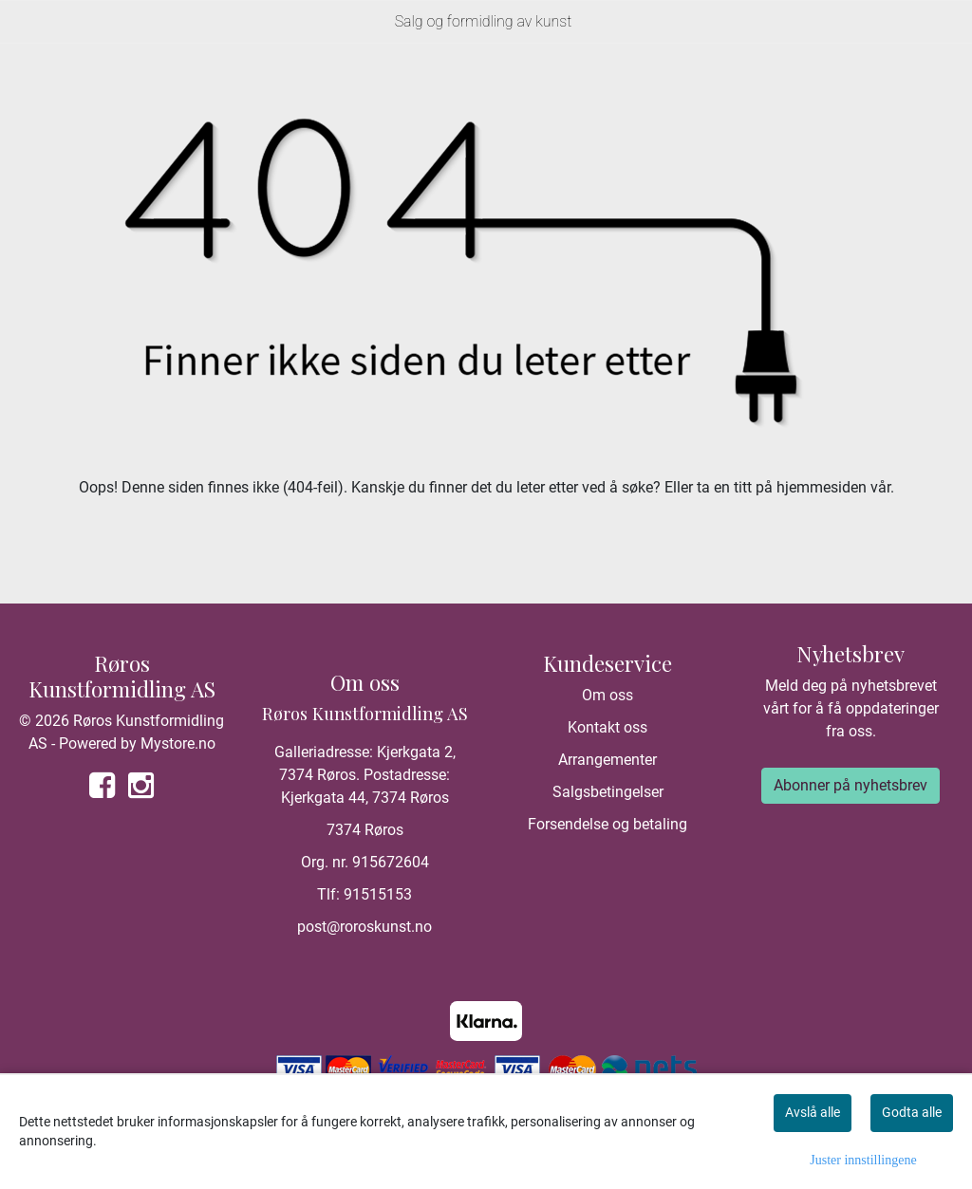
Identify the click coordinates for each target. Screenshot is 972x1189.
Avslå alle (812, 1112)
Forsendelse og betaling (607, 824)
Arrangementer (607, 760)
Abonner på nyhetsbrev (850, 785)
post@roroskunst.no (364, 927)
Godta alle (912, 1112)
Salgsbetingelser (608, 792)
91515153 (378, 894)
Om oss (607, 695)
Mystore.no (177, 743)
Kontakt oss (607, 727)
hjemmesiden (821, 487)
